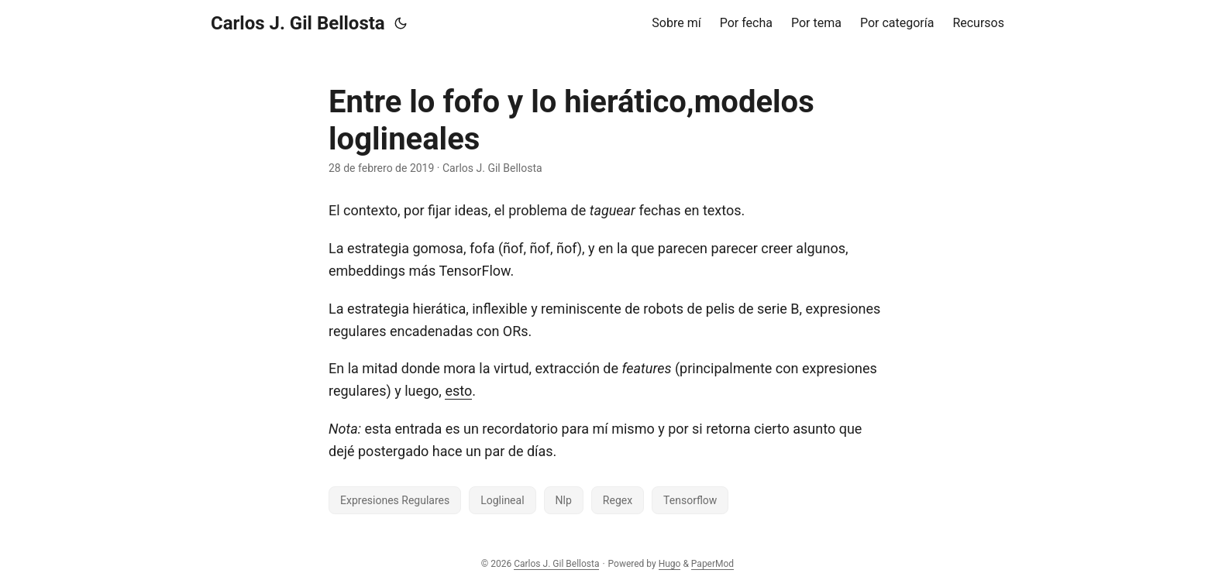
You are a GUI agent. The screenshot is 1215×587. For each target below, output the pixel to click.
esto (458, 391)
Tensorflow (690, 500)
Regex (617, 500)
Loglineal (502, 500)
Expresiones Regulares (394, 500)
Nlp (564, 500)
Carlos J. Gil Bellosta (298, 23)
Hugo (670, 563)
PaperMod (712, 563)
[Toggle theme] (400, 23)
